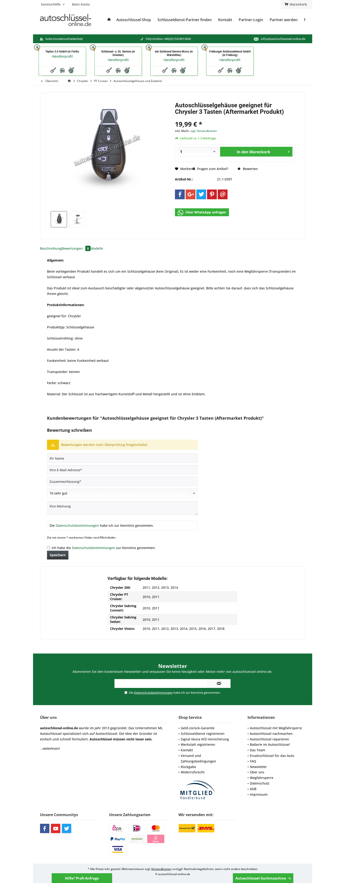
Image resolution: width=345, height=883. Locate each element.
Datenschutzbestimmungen (77, 525)
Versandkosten (161, 869)
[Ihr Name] (122, 458)
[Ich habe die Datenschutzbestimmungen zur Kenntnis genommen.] (48, 547)
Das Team (257, 750)
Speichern (58, 555)
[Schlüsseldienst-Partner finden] (184, 20)
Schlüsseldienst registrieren (202, 733)
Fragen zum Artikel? (210, 169)
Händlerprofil (62, 56)
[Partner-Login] (250, 20)
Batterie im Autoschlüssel (270, 744)
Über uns (257, 772)
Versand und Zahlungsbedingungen (198, 758)
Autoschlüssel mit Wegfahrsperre (276, 728)
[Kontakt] (225, 20)
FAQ (253, 761)
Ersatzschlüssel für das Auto (272, 755)
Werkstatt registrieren (198, 744)
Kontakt (187, 750)
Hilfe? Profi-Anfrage (82, 878)
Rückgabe (188, 767)
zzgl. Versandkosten (203, 131)
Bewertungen (76, 248)
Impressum (259, 794)
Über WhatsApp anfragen (202, 212)
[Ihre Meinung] (122, 508)
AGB (253, 789)
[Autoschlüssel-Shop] (133, 20)
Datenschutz (259, 783)
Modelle (96, 248)
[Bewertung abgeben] (122, 493)
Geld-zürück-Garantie (197, 728)
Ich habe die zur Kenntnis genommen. (104, 548)
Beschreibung (51, 248)
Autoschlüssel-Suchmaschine (263, 878)
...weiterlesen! (50, 748)
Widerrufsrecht (192, 772)
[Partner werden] (283, 20)
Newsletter (258, 767)
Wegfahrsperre (261, 777)
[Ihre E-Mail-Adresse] (122, 469)
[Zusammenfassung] (122, 481)
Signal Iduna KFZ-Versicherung (205, 739)
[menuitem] (296, 4)
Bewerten (247, 169)
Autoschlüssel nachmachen (271, 733)
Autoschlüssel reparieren (269, 739)
